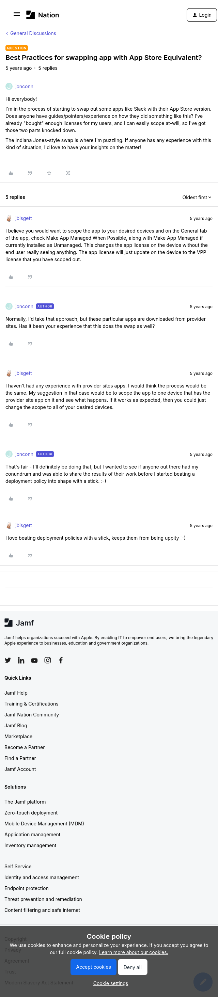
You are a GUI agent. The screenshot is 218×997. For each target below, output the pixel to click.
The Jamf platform (25, 802)
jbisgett (23, 218)
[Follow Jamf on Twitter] (7, 660)
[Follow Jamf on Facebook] (61, 660)
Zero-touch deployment (31, 813)
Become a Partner (24, 747)
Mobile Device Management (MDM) (44, 823)
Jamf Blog (15, 725)
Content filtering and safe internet (42, 910)
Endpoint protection (26, 888)
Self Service (18, 866)
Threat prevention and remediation (43, 899)
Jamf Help (16, 693)
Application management (32, 834)
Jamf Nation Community (31, 714)
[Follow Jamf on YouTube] (34, 660)
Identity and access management (41, 877)
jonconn (24, 86)
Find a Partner (20, 758)
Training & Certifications (31, 704)
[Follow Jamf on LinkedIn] (21, 660)
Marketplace (18, 736)
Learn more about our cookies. (133, 952)
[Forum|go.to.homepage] (42, 15)
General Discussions (33, 33)
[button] (17, 16)
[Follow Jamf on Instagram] (47, 660)
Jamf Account (20, 769)
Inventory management (30, 845)
